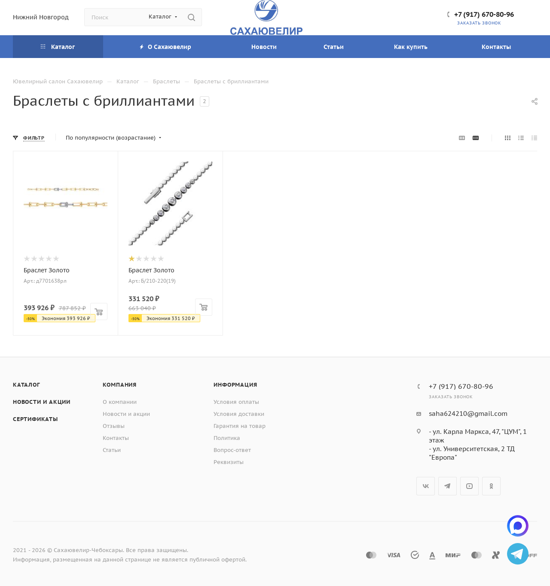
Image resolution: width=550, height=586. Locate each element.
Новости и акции (41, 402)
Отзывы (114, 426)
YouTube (469, 486)
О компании (120, 402)
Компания (120, 384)
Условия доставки (239, 414)
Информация (235, 384)
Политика (227, 438)
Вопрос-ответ (232, 450)
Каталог (26, 384)
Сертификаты (35, 419)
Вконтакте (425, 486)
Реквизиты (229, 462)
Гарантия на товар (240, 426)
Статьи (112, 450)
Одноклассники (491, 486)
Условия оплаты (236, 402)
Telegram (447, 486)
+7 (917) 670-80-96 (484, 14)
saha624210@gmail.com (468, 413)
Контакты (116, 438)
